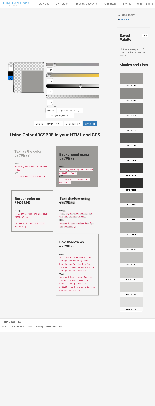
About (29, 327)
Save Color (90, 124)
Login (149, 3)
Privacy (39, 327)
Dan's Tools (19, 327)
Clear (145, 35)
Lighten (39, 124)
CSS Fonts (124, 19)
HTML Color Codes (16, 3)
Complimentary (73, 124)
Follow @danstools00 (12, 322)
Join (139, 3)
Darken (49, 124)
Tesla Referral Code (53, 327)
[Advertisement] (59, 36)
